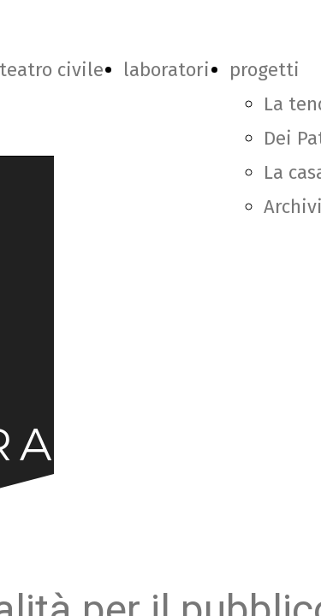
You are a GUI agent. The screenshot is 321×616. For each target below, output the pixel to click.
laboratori (166, 69)
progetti (264, 69)
